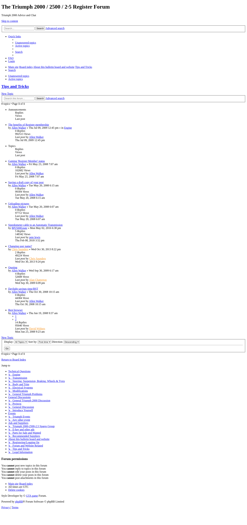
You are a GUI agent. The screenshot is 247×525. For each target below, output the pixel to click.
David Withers (37, 328)
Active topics (15, 79)
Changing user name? (20, 246)
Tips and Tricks (15, 86)
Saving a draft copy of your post (26, 182)
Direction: (66, 341)
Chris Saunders (20, 249)
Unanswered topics (18, 75)
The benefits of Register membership (28, 124)
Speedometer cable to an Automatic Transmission (35, 224)
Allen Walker (18, 127)
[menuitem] (25, 42)
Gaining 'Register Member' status (26, 161)
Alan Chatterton (38, 279)
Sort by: (39, 341)
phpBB (19, 501)
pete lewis (34, 237)
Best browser (15, 310)
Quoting (12, 267)
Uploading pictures (18, 203)
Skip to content (9, 21)
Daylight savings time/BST (23, 288)
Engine (68, 127)
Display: (16, 341)
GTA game (32, 495)
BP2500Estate (19, 228)
